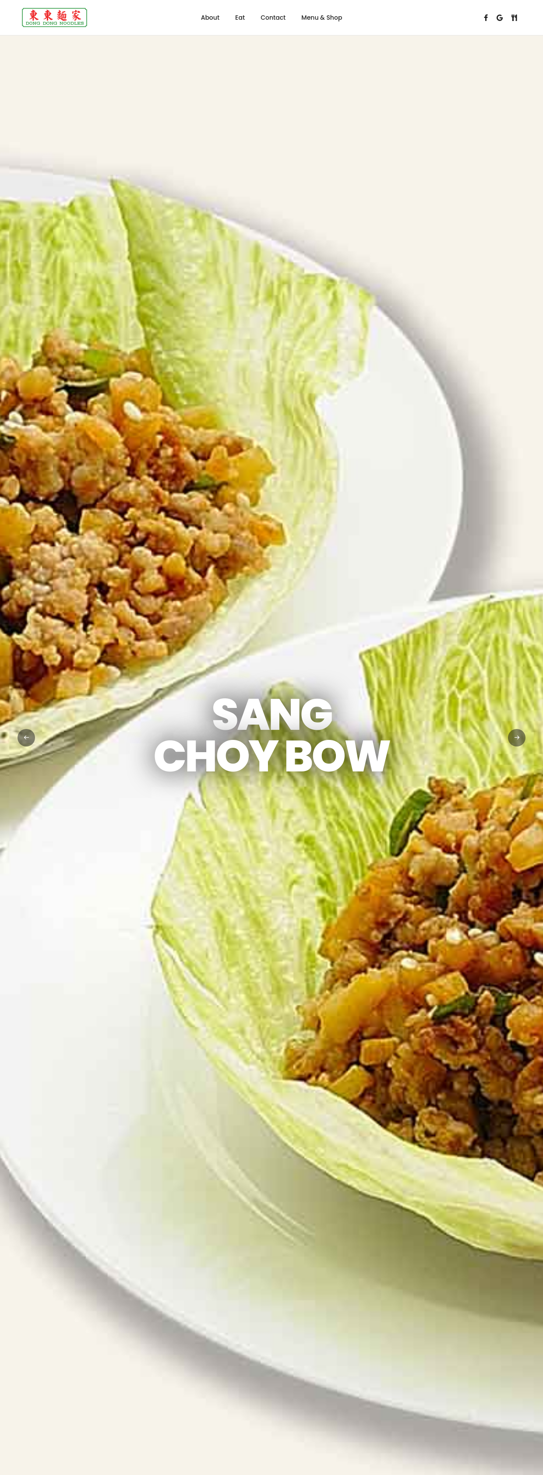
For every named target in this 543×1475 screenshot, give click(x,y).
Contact (273, 17)
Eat (240, 17)
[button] (516, 737)
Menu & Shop (321, 17)
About (210, 17)
